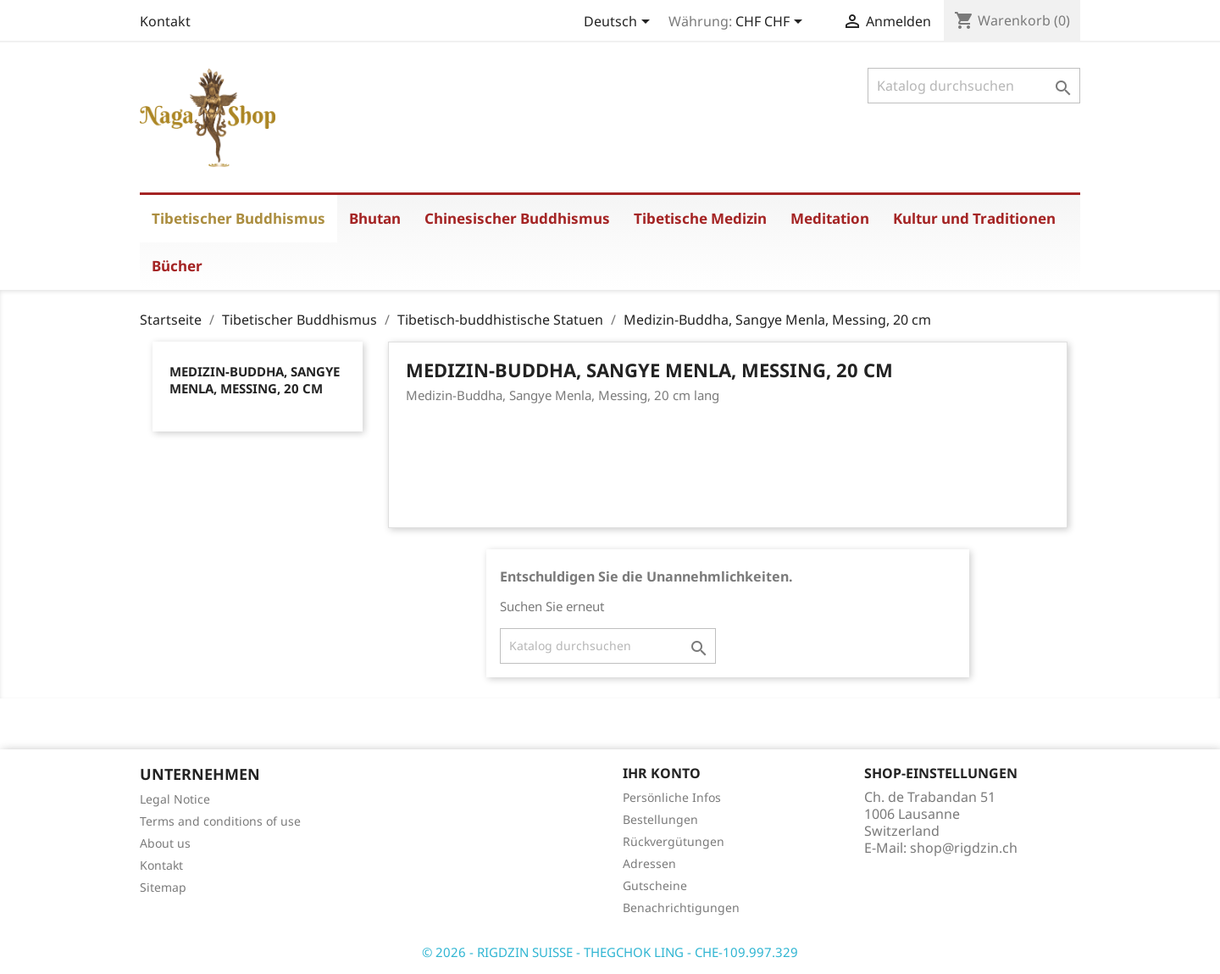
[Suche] (974, 85)
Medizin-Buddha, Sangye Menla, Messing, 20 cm (254, 380)
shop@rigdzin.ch (964, 847)
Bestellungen (660, 819)
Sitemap (163, 887)
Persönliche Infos (672, 797)
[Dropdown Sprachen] (620, 23)
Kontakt (165, 21)
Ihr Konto (662, 773)
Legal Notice (175, 799)
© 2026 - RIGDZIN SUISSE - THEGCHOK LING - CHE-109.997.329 (610, 951)
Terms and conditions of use (220, 821)
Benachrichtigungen (681, 907)
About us (165, 843)
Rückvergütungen (673, 841)
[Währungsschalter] (771, 23)
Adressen (649, 863)
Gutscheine (655, 885)
